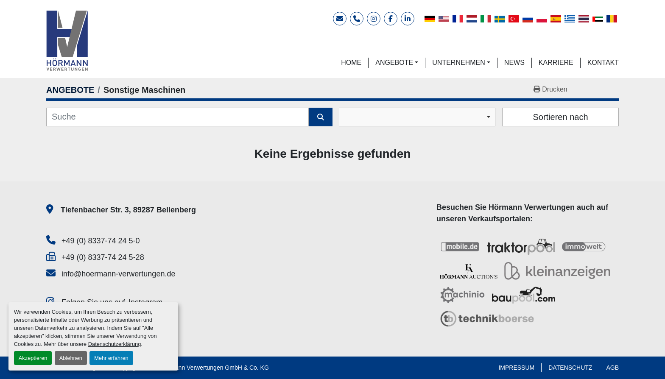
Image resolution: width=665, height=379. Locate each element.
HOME (351, 62)
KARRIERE (556, 62)
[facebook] (390, 18)
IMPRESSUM (516, 367)
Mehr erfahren (111, 358)
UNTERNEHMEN (458, 62)
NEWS (514, 62)
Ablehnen (70, 358)
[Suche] (177, 117)
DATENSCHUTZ (570, 367)
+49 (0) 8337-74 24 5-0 (100, 241)
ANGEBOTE (394, 62)
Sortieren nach (560, 117)
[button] (396, 63)
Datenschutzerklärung (114, 344)
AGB (612, 367)
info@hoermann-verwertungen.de (118, 274)
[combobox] (417, 117)
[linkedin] (407, 18)
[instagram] (373, 18)
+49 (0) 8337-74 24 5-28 (102, 257)
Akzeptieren (33, 358)
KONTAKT (603, 62)
